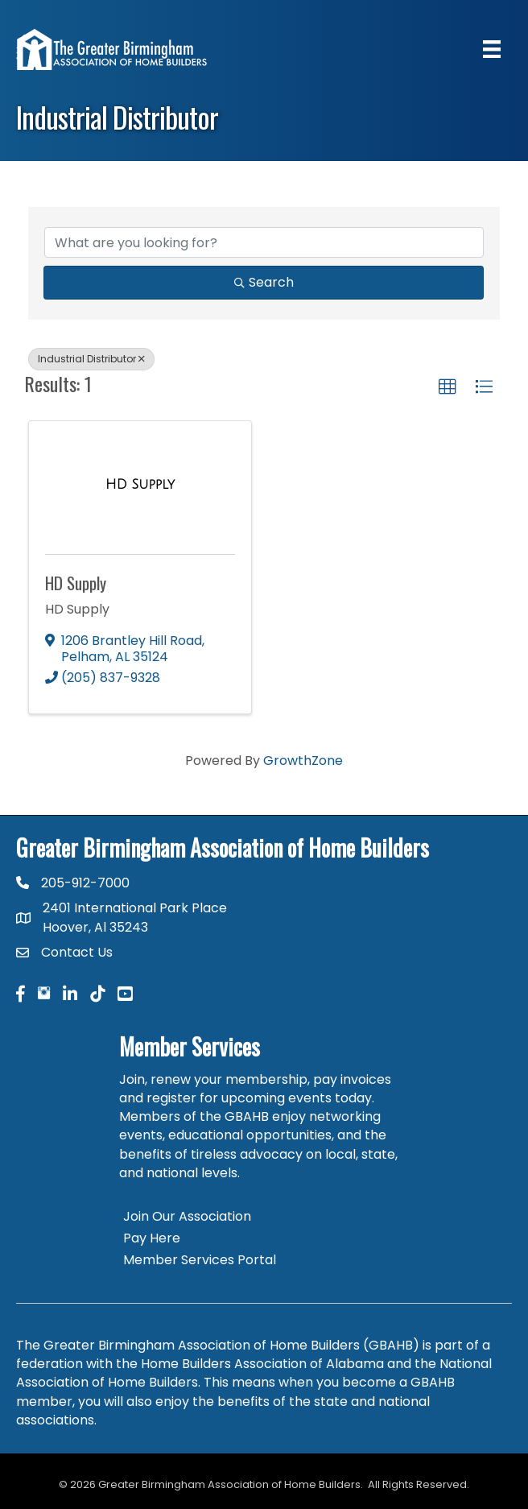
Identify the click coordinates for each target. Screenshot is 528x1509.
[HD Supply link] (140, 485)
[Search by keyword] (264, 242)
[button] (447, 387)
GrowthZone (303, 760)
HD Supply (75, 582)
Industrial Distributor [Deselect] (91, 359)
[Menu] (492, 49)
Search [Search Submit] (264, 282)
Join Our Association (187, 1216)
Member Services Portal (199, 1260)
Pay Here (151, 1238)
